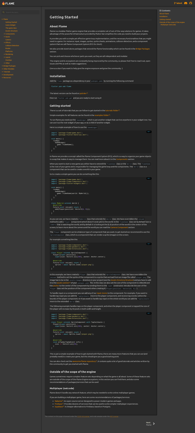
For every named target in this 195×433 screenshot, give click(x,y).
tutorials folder (111, 110)
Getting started (165, 19)
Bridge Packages (9, 66)
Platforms (9, 51)
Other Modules (8, 69)
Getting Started (11, 22)
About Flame (164, 13)
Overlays (8, 60)
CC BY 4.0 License (83, 416)
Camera (8, 39)
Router (7, 48)
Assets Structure (11, 31)
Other (7, 63)
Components (10, 34)
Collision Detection (12, 45)
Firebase (58, 404)
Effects (8, 42)
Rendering (9, 54)
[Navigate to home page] (8, 3)
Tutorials (6, 72)
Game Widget (10, 25)
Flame (5, 19)
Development (8, 75)
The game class (11, 28)
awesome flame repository (84, 361)
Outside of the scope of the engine (172, 22)
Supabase (59, 407)
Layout (7, 57)
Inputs (7, 37)
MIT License (114, 416)
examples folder (102, 115)
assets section (63, 283)
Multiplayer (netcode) (168, 24)
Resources (7, 77)
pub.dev (83, 93)
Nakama (58, 401)
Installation (164, 16)
